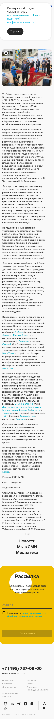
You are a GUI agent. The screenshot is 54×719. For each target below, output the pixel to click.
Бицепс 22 (24, 409)
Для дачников (9, 687)
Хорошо (15, 31)
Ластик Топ (26, 406)
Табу (4, 415)
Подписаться (27, 633)
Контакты (7, 683)
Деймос (19, 332)
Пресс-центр (8, 680)
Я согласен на (26, 614)
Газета (30, 683)
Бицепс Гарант (10, 409)
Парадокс (23, 341)
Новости (27, 540)
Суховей (6, 344)
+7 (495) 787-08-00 (22, 668)
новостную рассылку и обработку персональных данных (26, 614)
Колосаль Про (27, 415)
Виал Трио (8, 353)
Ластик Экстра (10, 406)
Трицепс (6, 412)
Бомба (18, 403)
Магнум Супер (20, 335)
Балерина (28, 403)
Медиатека (27, 552)
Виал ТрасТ (8, 368)
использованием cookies (22, 15)
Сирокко (20, 419)
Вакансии (31, 680)
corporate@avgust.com (13, 673)
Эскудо (37, 406)
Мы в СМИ (27, 546)
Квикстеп (36, 409)
